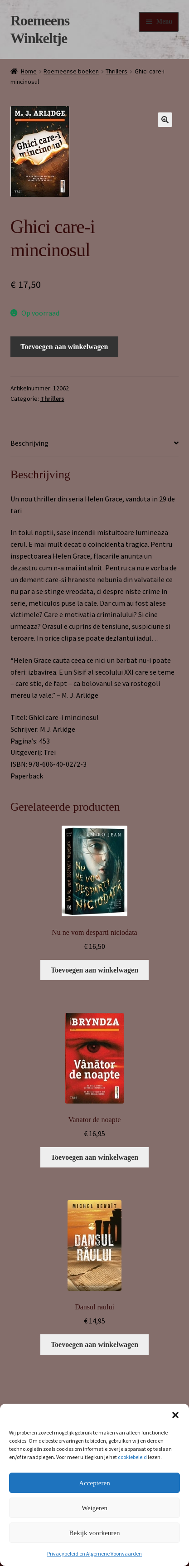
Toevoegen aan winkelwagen (64, 346)
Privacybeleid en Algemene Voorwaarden (94, 1553)
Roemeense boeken (71, 71)
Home (29, 71)
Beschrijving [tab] (29, 442)
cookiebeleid (132, 1457)
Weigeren (94, 1508)
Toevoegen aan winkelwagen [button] (94, 970)
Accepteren (94, 1483)
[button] (175, 1415)
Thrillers (116, 71)
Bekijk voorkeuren (94, 1533)
